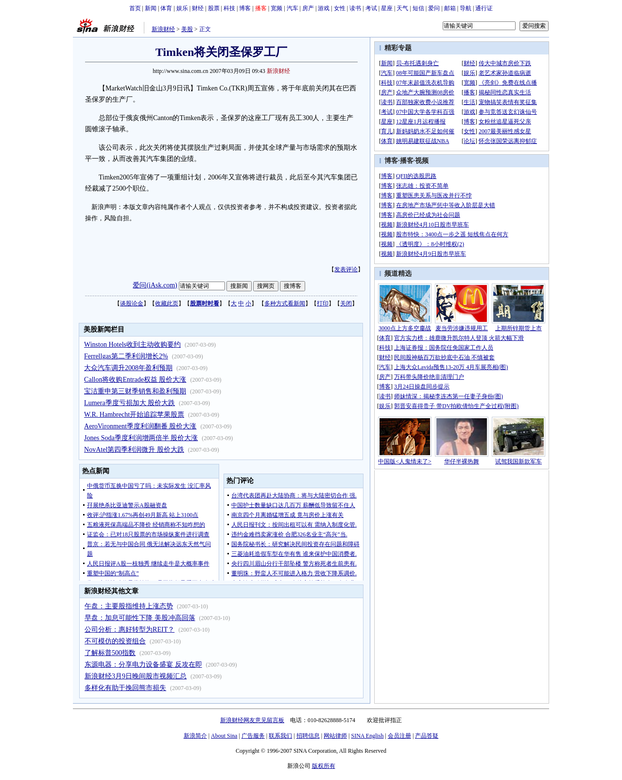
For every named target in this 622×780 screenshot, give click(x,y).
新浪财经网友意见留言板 (252, 720)
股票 (214, 8)
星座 (387, 8)
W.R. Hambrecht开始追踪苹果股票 (134, 414)
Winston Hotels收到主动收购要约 (132, 344)
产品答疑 (426, 735)
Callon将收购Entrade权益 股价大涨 (135, 379)
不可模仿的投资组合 (115, 641)
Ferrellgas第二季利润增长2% (126, 356)
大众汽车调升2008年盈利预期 (128, 368)
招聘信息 (308, 735)
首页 (135, 8)
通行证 (484, 8)
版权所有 (323, 765)
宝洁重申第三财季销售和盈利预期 (135, 391)
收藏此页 (166, 303)
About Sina (224, 735)
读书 (355, 8)
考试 (371, 8)
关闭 (346, 303)
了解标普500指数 (110, 652)
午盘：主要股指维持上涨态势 (129, 606)
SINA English (367, 735)
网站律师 (335, 735)
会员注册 (399, 735)
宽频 (276, 8)
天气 (402, 8)
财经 (198, 8)
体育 (166, 8)
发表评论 (346, 269)
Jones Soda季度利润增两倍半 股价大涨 (141, 438)
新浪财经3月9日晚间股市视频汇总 (136, 676)
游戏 (323, 8)
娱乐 (182, 8)
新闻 (150, 8)
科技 (229, 8)
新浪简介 (195, 735)
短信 (418, 8)
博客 (245, 8)
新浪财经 (163, 29)
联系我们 (280, 735)
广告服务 (253, 735)
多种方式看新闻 (284, 303)
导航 (465, 8)
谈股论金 (131, 303)
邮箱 (450, 8)
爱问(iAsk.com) (155, 285)
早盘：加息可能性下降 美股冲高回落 (140, 617)
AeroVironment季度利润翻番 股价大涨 (140, 426)
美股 (187, 29)
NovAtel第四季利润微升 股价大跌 (134, 449)
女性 (340, 8)
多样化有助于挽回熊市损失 (125, 687)
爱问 (434, 8)
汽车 (292, 8)
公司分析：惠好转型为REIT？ (129, 629)
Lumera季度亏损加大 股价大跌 (129, 403)
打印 (322, 303)
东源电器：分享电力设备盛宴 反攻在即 (143, 664)
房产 (308, 8)
